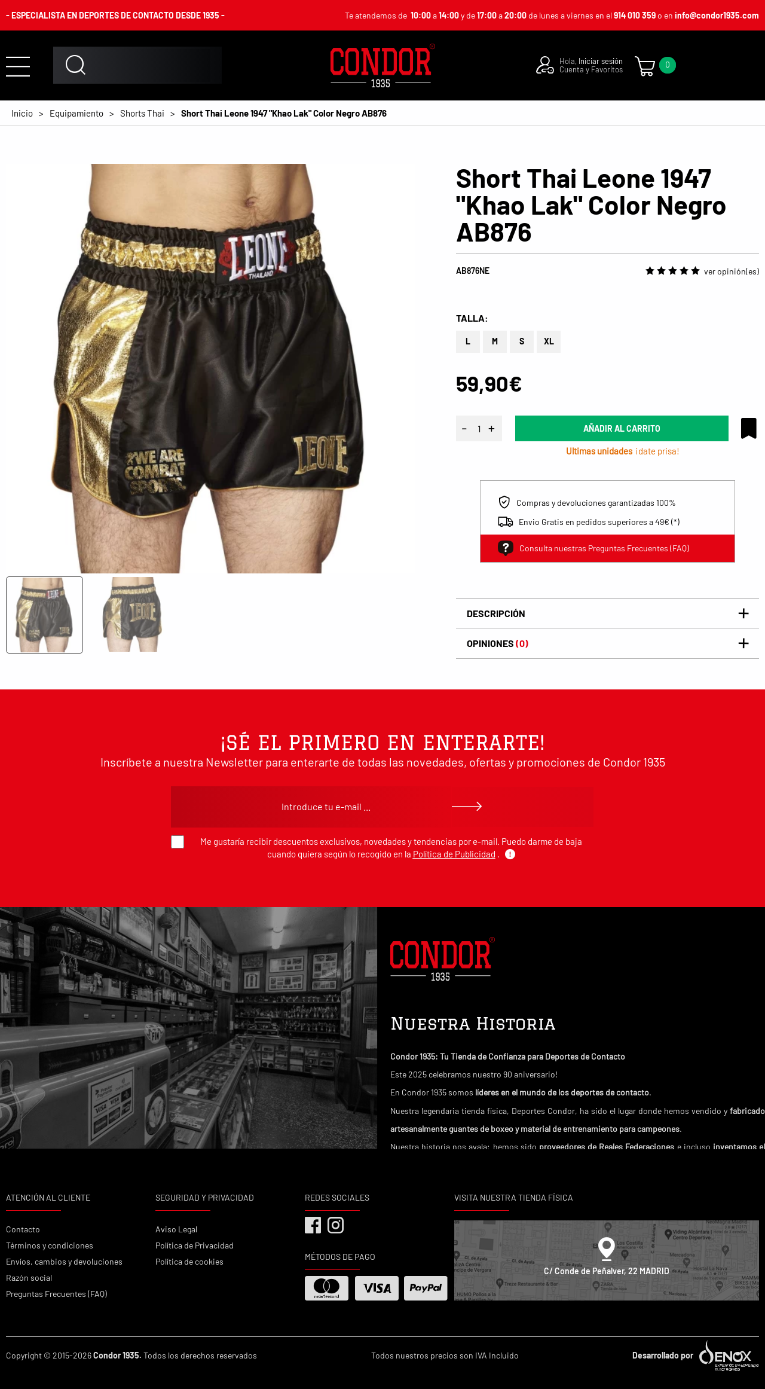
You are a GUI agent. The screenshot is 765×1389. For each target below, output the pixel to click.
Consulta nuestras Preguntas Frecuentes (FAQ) (593, 548)
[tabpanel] (210, 368)
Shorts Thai (142, 113)
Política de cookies (189, 1261)
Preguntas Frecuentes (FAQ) (56, 1294)
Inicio (22, 113)
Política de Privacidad (194, 1245)
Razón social (29, 1277)
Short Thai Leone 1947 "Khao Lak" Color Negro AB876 (284, 113)
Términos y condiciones (49, 1245)
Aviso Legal (176, 1229)
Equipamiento (76, 113)
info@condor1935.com (717, 15)
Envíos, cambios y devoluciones (64, 1261)
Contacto (23, 1229)
